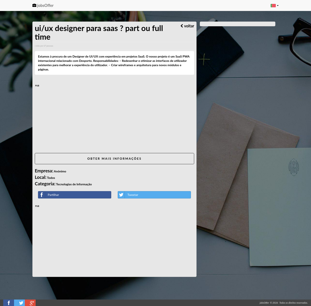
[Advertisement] (114, 119)
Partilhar (48, 194)
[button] (274, 5)
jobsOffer (43, 5)
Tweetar (128, 194)
